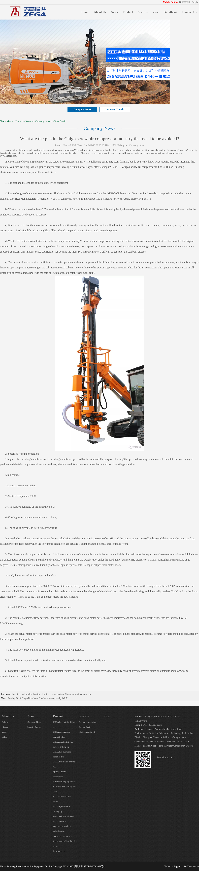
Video (4, 737)
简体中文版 (185, 2)
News (114, 12)
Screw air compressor (62, 836)
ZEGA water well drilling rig (64, 764)
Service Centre (85, 727)
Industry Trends (114, 109)
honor (4, 732)
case (156, 12)
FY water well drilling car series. (64, 789)
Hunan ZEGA (69, 145)
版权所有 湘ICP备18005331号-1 (89, 866)
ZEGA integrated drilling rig (64, 724)
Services (143, 12)
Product (128, 12)
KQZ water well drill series (62, 799)
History (5, 727)
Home (85, 12)
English (195, 2)
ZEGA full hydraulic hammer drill (62, 754)
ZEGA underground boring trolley (61, 734)
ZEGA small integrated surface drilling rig (63, 744)
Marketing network (87, 732)
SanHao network (191, 866)
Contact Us (189, 12)
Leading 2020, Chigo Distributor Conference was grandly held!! (38, 698)
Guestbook (170, 12)
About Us (100, 12)
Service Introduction (88, 722)
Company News (82, 109)
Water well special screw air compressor (63, 819)
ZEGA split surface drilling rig (61, 809)
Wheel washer (59, 831)
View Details (60, 121)
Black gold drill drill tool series (64, 843)
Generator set (59, 851)
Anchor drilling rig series (64, 781)
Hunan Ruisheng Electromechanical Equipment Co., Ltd (26, 866)
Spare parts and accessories (59, 774)
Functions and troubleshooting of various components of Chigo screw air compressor (51, 694)
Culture (5, 722)
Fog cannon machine (62, 826)
